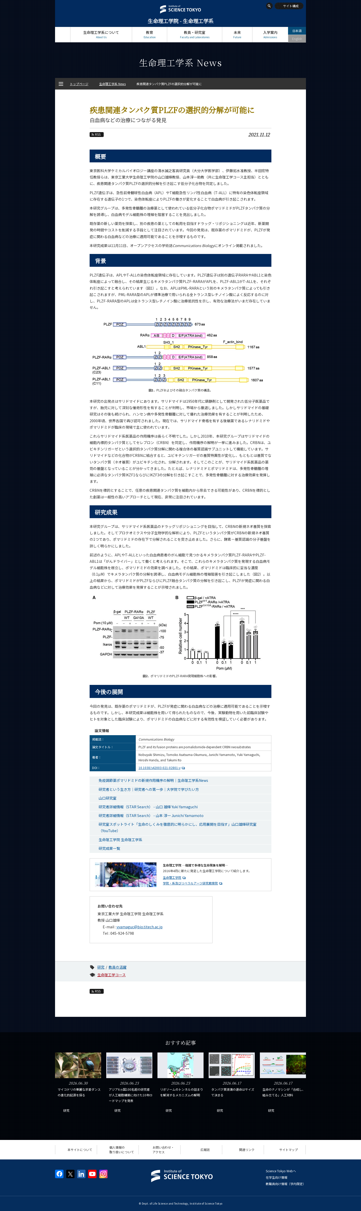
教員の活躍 (117, 967)
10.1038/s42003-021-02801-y (162, 767)
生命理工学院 (172, 877)
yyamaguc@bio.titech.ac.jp (139, 926)
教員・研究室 (194, 34)
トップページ (62, 34)
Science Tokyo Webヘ (281, 1171)
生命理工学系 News (112, 84)
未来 (237, 34)
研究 (100, 967)
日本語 (297, 30)
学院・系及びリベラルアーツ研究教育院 (190, 883)
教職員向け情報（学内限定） (286, 1184)
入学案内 (270, 34)
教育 (149, 34)
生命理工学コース (111, 974)
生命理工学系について (101, 34)
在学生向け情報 (276, 1177)
